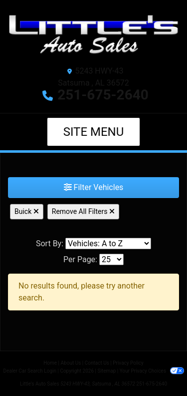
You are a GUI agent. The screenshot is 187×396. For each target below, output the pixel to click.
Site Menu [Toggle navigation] (93, 132)
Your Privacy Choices (152, 371)
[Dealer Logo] (93, 34)
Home (50, 363)
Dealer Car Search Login (29, 371)
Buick (26, 211)
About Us (71, 363)
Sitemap (106, 371)
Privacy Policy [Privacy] (128, 363)
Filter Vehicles (94, 187)
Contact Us (97, 363)
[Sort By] (108, 243)
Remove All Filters (83, 211)
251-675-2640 (103, 95)
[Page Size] (111, 259)
